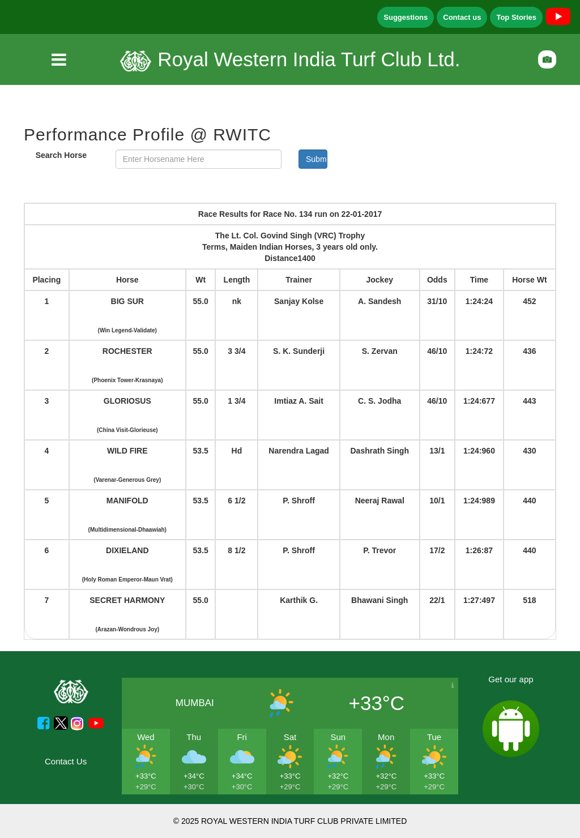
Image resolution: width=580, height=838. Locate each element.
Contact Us (66, 761)
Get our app (510, 679)
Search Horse (61, 155)
